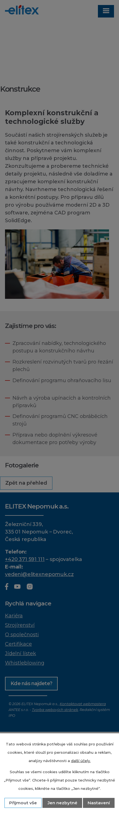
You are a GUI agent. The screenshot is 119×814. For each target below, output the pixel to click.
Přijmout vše (23, 802)
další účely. (81, 760)
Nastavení (99, 802)
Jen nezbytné (62, 802)
